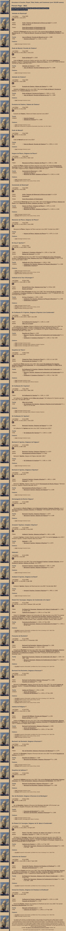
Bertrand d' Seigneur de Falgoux (34, 425)
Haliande (24, 481)
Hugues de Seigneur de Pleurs (33, 206)
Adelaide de (55, 33)
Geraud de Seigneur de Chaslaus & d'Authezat (38, 866)
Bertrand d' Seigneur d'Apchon (33, 451)
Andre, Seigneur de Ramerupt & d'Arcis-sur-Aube (36, 23)
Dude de (27, 57)
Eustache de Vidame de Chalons (36, 61)
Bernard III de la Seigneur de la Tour (30, 258)
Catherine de (28, 612)
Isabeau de (18, 618)
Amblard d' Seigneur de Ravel (33, 534)
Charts (34, 8)
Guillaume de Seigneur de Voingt (34, 899)
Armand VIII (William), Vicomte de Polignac (36, 686)
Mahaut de (28, 254)
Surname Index (21, 8)
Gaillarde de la (51, 257)
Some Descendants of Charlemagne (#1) (33, 27)
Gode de (29, 118)
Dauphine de (22, 327)
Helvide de (29, 38)
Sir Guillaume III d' (29, 322)
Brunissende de (19, 329)
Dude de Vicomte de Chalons (35, 33)
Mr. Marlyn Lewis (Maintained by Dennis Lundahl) (37, 927)
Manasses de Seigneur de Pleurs (33, 163)
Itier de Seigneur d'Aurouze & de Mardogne (37, 750)
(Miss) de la (27, 323)
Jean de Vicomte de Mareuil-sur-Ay (34, 37)
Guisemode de (29, 171)
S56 (16, 44)
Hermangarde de (31, 453)
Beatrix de (50, 258)
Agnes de (29, 691)
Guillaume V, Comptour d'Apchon (31, 252)
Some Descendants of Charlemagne (32, 199)
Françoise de (18, 616)
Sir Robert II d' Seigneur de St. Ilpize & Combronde (39, 609)
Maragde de (28, 840)
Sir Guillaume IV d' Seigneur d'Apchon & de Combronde (40, 369)
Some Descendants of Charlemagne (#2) (33, 28)
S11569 (17, 630)
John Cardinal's (31, 929)
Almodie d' (27, 834)
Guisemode (59, 167)
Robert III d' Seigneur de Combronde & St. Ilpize (39, 656)
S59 (16, 344)
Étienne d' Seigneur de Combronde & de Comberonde (42, 335)
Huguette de (28, 901)
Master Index (29, 8)
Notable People (40, 8)
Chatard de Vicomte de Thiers (45, 327)
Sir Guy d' (56, 291)
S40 (16, 273)
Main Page (14, 8)
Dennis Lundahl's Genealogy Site (19, 9)
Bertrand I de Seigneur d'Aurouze (35, 680)
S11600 (17, 180)
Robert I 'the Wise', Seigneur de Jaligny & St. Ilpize (36, 832)
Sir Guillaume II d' (29, 395)
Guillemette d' (30, 265)
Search (47, 8)
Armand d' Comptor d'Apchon (33, 479)
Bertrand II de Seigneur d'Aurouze (45, 616)
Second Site (36, 929)
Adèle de (26, 24)
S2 (15, 126)
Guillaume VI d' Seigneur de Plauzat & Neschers (40, 264)
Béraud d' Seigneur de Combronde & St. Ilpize (40, 623)
